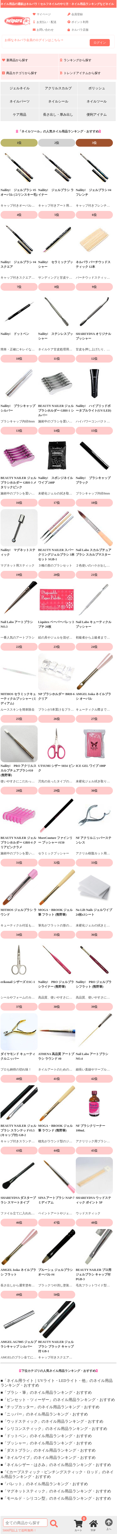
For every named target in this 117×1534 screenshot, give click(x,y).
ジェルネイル (20, 88)
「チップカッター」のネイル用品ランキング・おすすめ (51, 1407)
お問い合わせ (43, 32)
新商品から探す (15, 60)
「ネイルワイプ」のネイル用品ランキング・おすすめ (49, 1458)
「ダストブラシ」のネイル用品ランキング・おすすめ (49, 1450)
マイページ (42, 16)
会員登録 (75, 16)
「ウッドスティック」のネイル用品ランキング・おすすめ (53, 1421)
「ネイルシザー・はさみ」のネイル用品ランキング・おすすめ (57, 1465)
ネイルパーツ (20, 101)
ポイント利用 (78, 24)
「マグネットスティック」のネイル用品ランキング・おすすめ (57, 1491)
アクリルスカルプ (58, 88)
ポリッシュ (96, 88)
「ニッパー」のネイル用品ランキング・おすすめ (45, 1414)
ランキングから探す (75, 60)
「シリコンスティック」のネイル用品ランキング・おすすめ (55, 1429)
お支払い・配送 (44, 24)
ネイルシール (58, 101)
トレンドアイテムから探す (80, 73)
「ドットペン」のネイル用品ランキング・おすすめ (47, 1436)
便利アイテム (97, 114)
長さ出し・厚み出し (58, 114)
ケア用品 (19, 114)
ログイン (100, 42)
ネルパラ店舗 (78, 32)
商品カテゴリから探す (19, 73)
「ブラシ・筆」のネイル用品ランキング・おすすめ (47, 1392)
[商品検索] (25, 1523)
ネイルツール (97, 101)
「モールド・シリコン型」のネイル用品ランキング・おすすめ (57, 1498)
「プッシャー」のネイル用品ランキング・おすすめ (47, 1443)
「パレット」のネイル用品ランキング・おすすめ (45, 1484)
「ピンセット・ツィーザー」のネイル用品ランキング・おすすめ (59, 1400)
